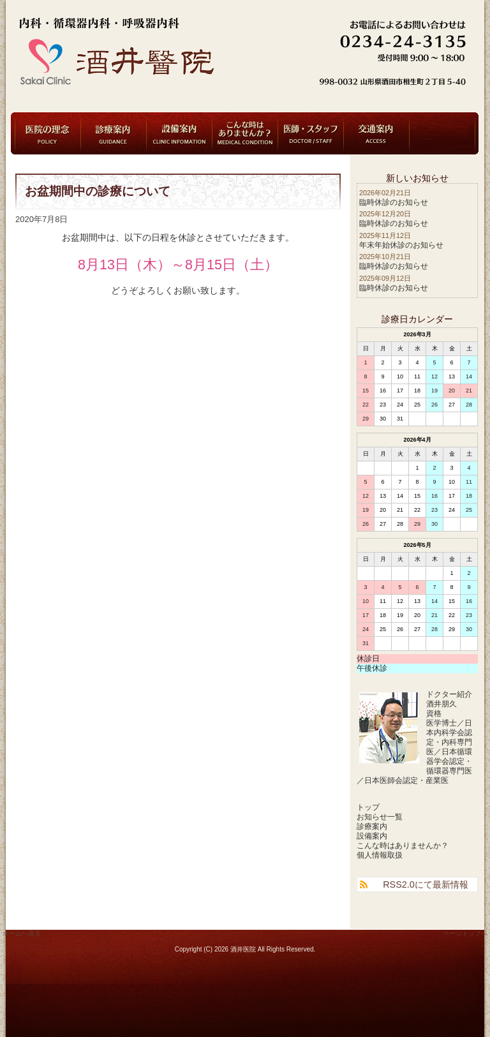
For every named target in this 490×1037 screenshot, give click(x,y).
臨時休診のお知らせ (393, 202)
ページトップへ (465, 933)
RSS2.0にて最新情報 (425, 884)
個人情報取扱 (380, 855)
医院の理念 (47, 133)
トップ (368, 807)
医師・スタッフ (310, 133)
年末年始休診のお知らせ (401, 245)
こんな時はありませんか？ (245, 133)
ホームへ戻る (22, 933)
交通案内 (376, 133)
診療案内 (113, 133)
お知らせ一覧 (380, 816)
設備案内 (179, 133)
